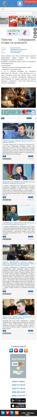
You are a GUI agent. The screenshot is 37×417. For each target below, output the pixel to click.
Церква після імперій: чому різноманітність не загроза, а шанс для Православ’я (18, 317)
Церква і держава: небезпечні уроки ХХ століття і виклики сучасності (18, 141)
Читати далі (31, 158)
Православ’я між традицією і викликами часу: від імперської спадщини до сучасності (18, 182)
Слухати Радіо (30, 2)
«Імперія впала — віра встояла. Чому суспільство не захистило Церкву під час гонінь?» (18, 223)
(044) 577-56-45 (18, 385)
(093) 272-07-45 (18, 396)
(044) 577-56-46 (18, 388)
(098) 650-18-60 (18, 392)
